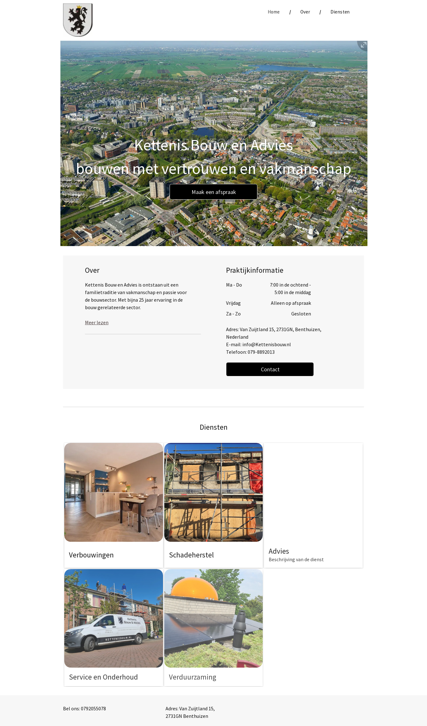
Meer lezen (96, 322)
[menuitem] (274, 12)
